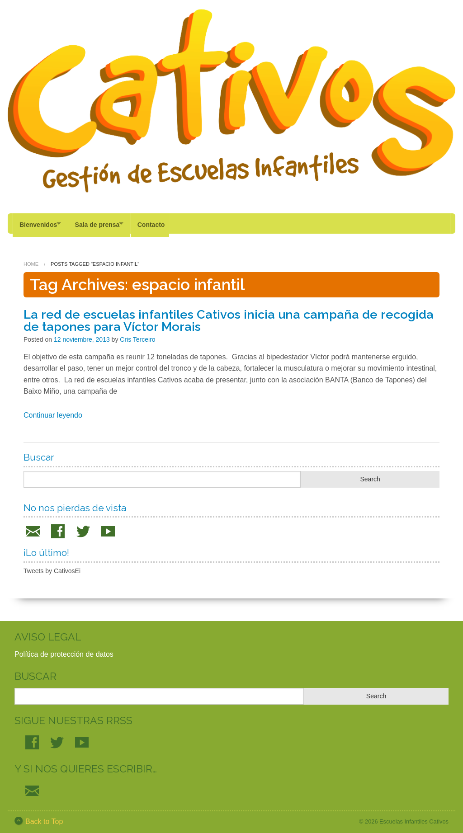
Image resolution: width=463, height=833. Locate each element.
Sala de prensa (102, 223)
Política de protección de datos (63, 650)
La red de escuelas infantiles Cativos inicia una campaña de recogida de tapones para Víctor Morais (229, 317)
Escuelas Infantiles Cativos (414, 817)
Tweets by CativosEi (52, 567)
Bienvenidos (38, 223)
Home (31, 261)
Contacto (161, 223)
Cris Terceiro (137, 335)
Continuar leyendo (53, 411)
